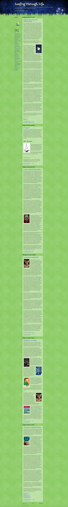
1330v (15, 32)
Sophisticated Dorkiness (18, 58)
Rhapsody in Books (17, 57)
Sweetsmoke (28, 397)
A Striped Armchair (25, 119)
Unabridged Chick (17, 69)
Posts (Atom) (27, 505)
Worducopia (24, 118)
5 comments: (32, 121)
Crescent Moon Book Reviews (27, 496)
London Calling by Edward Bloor (32, 169)
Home (33, 503)
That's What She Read (17, 61)
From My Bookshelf (26, 495)
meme (26, 164)
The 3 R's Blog (16, 62)
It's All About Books (17, 48)
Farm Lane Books (17, 45)
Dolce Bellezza (16, 44)
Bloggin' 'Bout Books (17, 37)
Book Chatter (16, 38)
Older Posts (41, 503)
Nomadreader (16, 53)
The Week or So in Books (30, 340)
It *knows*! (26, 128)
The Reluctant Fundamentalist (38, 378)
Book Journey (16, 39)
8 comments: (32, 334)
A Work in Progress (17, 33)
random (28, 164)
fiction (34, 122)
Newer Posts (25, 503)
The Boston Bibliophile (17, 63)
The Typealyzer (26, 130)
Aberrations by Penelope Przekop (32, 427)
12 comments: (33, 499)
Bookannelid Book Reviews (26, 497)
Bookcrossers (35, 387)
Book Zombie (31, 130)
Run (23, 368)
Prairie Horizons (17, 54)
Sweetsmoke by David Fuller (31, 257)
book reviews (27, 122)
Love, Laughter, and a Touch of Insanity (17, 50)
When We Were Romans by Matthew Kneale (30, 20)
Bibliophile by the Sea (17, 36)
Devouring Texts (17, 43)
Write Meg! (16, 70)
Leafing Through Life (29, 4)
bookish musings (31, 122)
